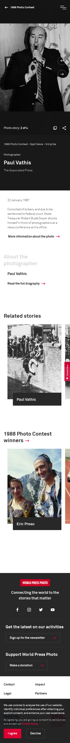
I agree (12, 733)
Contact (9, 684)
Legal (7, 693)
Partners (41, 693)
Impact (40, 684)
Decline (35, 733)
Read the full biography (23, 283)
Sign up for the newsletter (27, 637)
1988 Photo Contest (22, 7)
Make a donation (21, 665)
